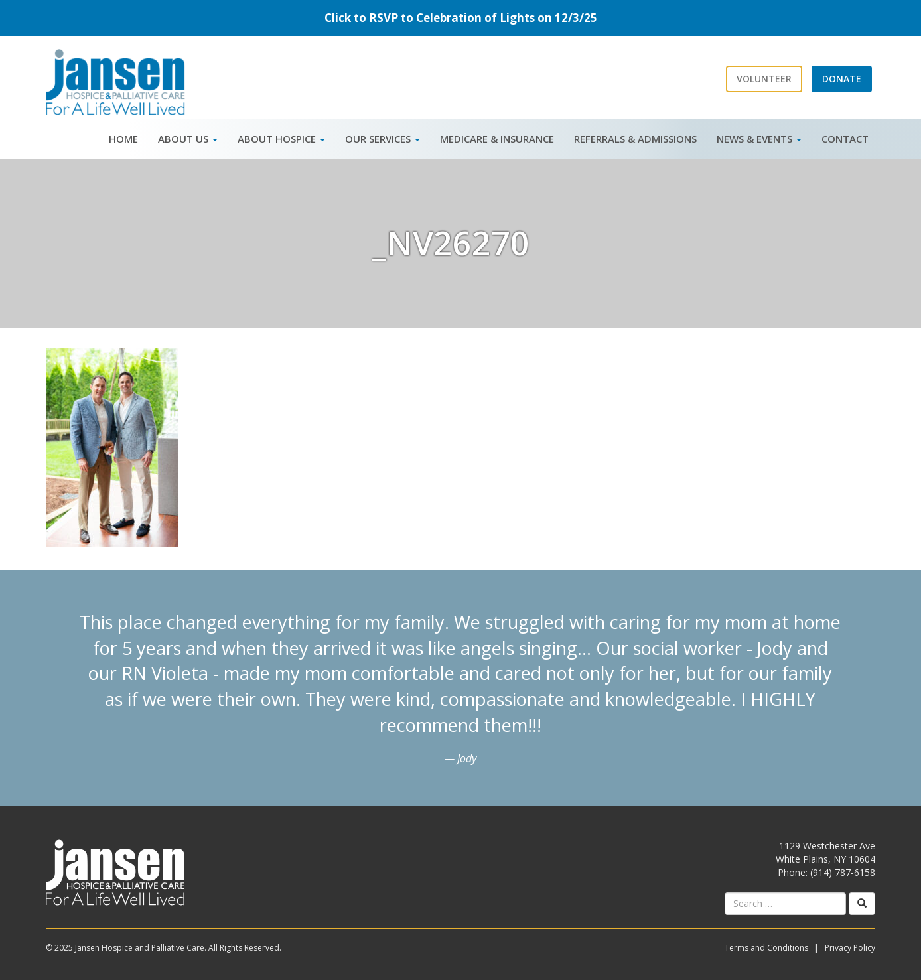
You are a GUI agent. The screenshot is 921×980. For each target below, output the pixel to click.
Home (123, 138)
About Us (188, 138)
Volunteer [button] (764, 78)
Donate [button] (841, 78)
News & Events (759, 138)
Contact (845, 138)
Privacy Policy (850, 947)
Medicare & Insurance (497, 138)
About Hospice (281, 138)
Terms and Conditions (766, 947)
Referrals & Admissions (635, 138)
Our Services (382, 138)
